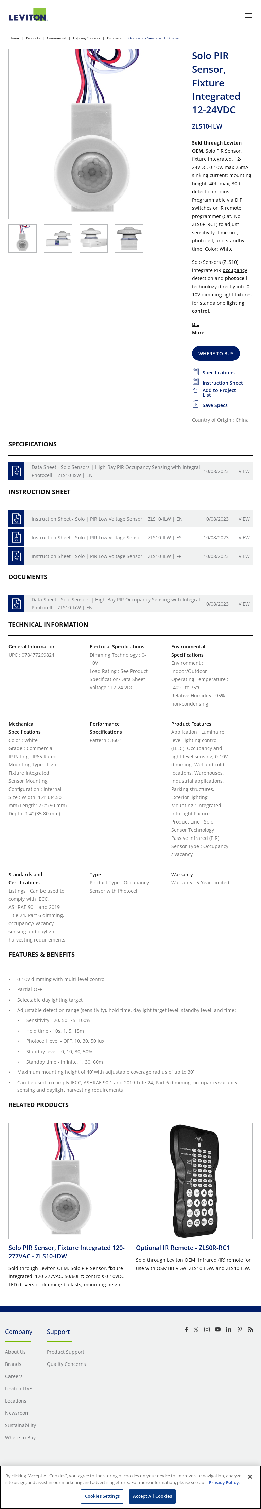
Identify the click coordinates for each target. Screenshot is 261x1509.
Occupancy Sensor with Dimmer (154, 38)
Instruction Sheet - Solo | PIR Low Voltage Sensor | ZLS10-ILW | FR (107, 556)
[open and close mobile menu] (249, 17)
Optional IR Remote (183, 1247)
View (244, 471)
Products (33, 38)
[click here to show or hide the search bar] (234, 18)
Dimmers (114, 38)
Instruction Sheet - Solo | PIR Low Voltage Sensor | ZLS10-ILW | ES (107, 537)
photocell (236, 278)
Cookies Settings (102, 1496)
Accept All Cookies (152, 1496)
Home (14, 38)
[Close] (250, 1476)
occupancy (235, 270)
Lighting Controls (86, 38)
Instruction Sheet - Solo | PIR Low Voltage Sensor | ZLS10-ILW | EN (107, 518)
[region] (130, 1487)
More (198, 332)
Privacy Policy (224, 1482)
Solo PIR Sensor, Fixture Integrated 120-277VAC (66, 1251)
